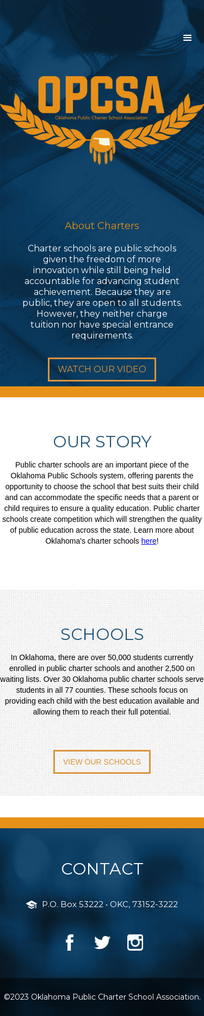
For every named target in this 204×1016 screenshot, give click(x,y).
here (149, 541)
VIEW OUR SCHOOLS (102, 762)
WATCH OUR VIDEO (102, 369)
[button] (187, 38)
